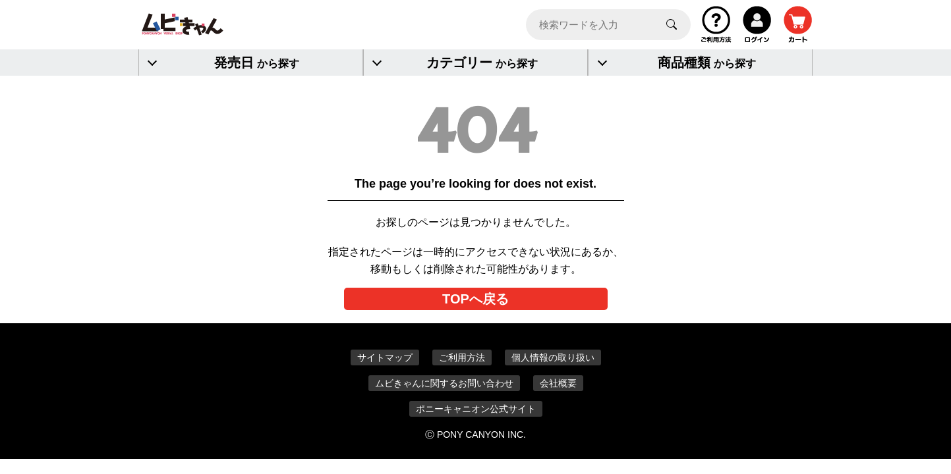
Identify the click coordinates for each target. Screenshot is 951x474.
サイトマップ (385, 357)
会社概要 (558, 383)
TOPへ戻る (475, 299)
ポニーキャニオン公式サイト (476, 409)
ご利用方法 (462, 357)
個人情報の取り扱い (552, 357)
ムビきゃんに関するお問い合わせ (444, 383)
